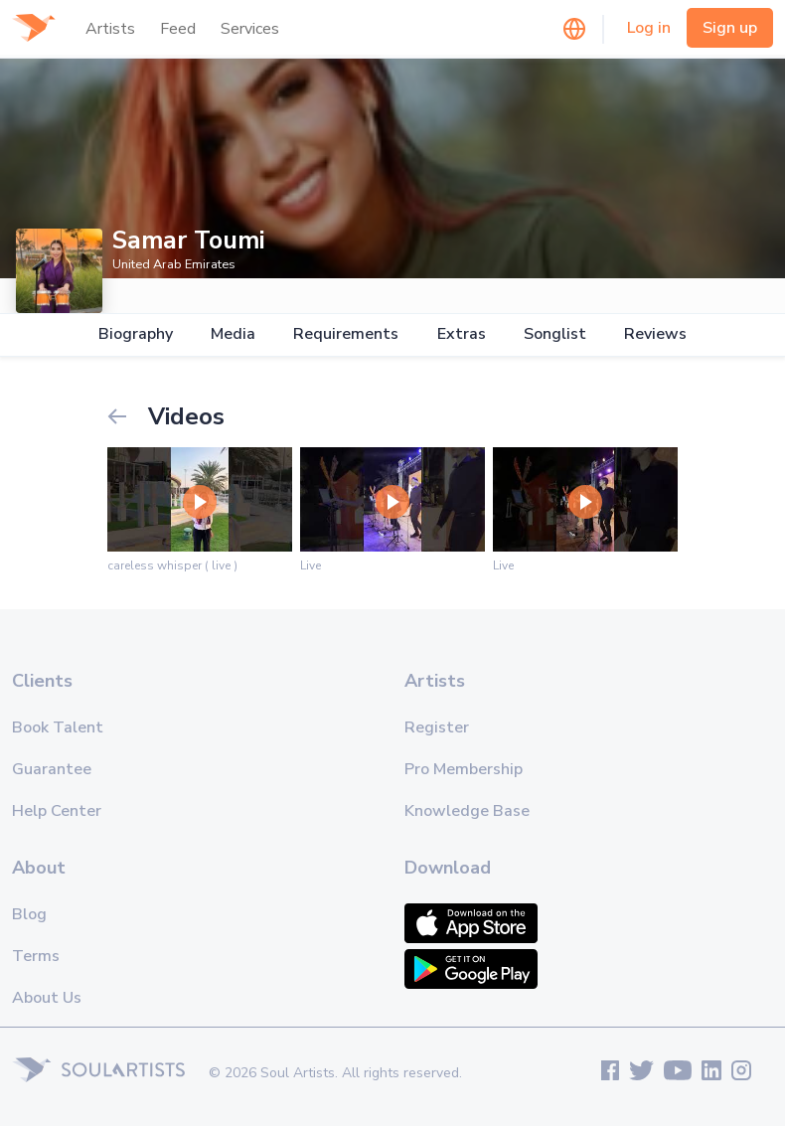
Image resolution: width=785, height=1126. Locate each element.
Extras (461, 334)
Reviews (655, 334)
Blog (29, 914)
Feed (178, 29)
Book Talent (57, 727)
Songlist (555, 334)
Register (436, 727)
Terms (36, 956)
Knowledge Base (467, 811)
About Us (46, 998)
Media (233, 334)
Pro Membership (463, 769)
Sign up (730, 28)
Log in (649, 28)
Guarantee (51, 769)
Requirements (345, 334)
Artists (110, 29)
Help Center (56, 811)
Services (250, 29)
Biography (135, 334)
